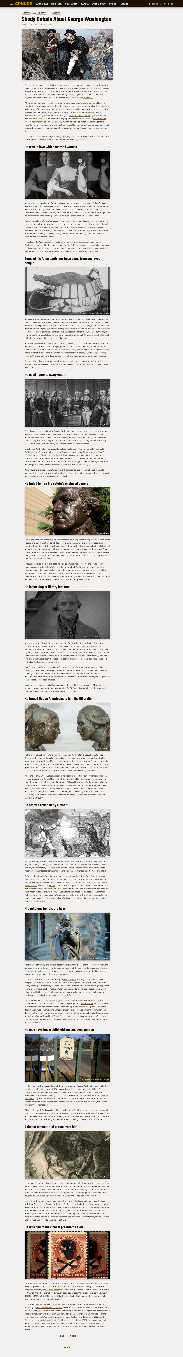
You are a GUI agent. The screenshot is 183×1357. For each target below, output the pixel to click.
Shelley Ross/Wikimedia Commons (98, 197)
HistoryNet (49, 567)
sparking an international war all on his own (44, 879)
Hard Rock (56, 4)
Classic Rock (42, 4)
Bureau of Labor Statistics (36, 1320)
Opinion (112, 4)
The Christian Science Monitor (49, 1307)
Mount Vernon (99, 118)
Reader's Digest (52, 1290)
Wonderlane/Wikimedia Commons (98, 958)
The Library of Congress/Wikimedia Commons (94, 313)
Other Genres (71, 4)
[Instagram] (157, 4)
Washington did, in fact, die (52, 1196)
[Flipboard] (165, 4)
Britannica (88, 98)
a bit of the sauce (85, 473)
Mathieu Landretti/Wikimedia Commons (96, 637)
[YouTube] (153, 4)
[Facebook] (150, 4)
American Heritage (82, 230)
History (26, 13)
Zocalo (46, 779)
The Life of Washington (79, 115)
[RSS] (172, 4)
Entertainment (99, 4)
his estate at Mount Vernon (90, 242)
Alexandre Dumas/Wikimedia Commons (96, 855)
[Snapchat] (168, 4)
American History (40, 13)
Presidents (55, 13)
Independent (34, 1092)
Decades (85, 4)
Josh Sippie (28, 25)
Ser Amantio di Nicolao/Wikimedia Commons (95, 1080)
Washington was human (42, 122)
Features (124, 4)
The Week (92, 649)
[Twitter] (161, 4)
